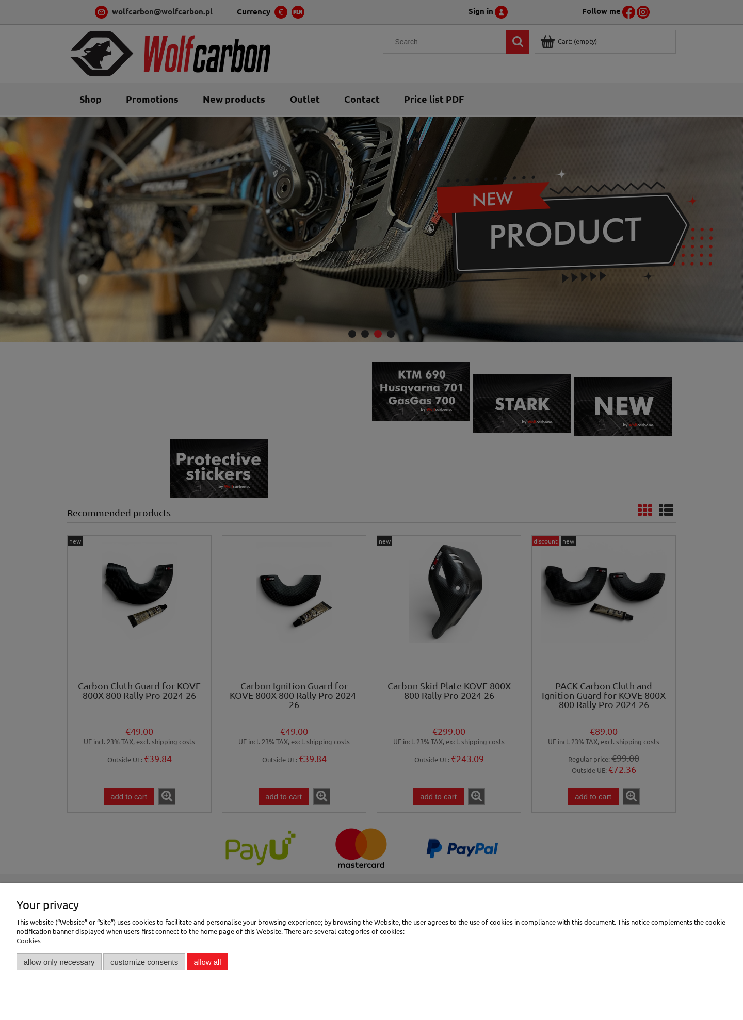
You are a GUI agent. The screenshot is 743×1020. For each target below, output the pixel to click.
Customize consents (144, 962)
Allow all (207, 962)
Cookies (29, 940)
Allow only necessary (59, 962)
